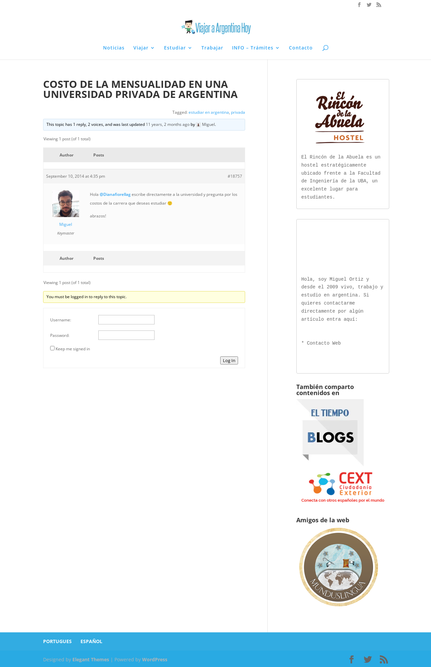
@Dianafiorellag (115, 194)
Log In (229, 360)
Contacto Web (324, 342)
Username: (60, 320)
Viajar (140, 48)
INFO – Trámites (252, 48)
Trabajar (212, 48)
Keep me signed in (73, 349)
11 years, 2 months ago (168, 124)
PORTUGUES (57, 640)
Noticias (114, 48)
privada (238, 112)
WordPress (154, 658)
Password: (59, 335)
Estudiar (175, 48)
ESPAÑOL (91, 640)
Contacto (301, 48)
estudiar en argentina (209, 112)
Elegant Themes (90, 658)
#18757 (235, 176)
